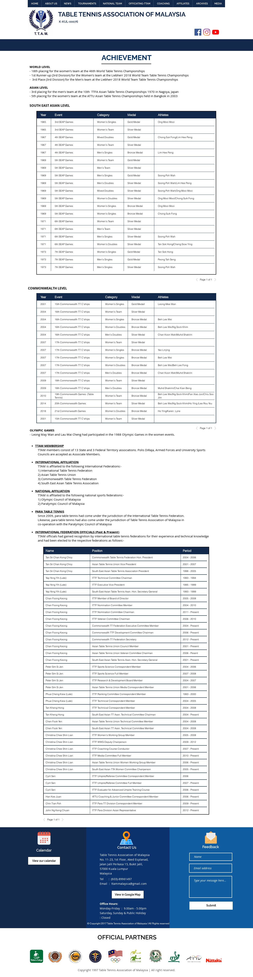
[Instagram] (206, 32)
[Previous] (198, 279)
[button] (50, 3)
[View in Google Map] (128, 895)
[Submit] (211, 906)
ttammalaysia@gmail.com (129, 884)
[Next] (214, 279)
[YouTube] (215, 32)
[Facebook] (197, 32)
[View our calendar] (44, 861)
